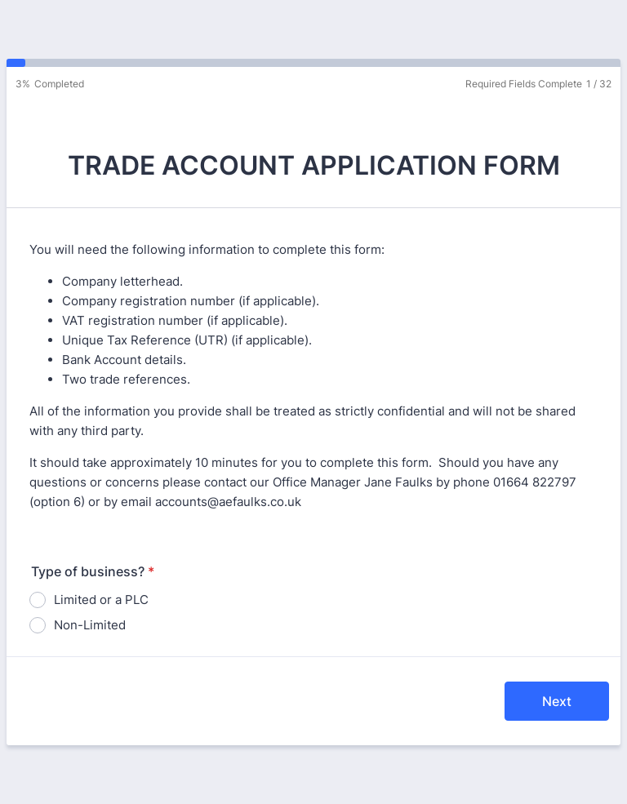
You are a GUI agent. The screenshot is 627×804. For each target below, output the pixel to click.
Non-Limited (90, 625)
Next (556, 701)
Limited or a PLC (101, 599)
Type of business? (92, 571)
